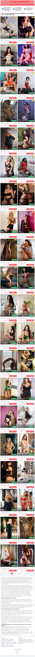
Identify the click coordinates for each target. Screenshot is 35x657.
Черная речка (8, 643)
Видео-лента (17, 652)
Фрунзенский (27, 640)
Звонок (12, 42)
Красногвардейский (21, 640)
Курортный (31, 640)
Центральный (25, 639)
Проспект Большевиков (10, 646)
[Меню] (33, 2)
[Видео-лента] (31, 2)
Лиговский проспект (10, 640)
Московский (29, 639)
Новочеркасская (3, 646)
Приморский (20, 639)
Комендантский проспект (4, 639)
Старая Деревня (3, 640)
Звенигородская (14, 643)
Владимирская (3, 643)
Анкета (5, 42)
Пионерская (11, 639)
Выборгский (20, 643)
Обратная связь (17, 649)
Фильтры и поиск (5, 4)
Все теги (17, 653)
